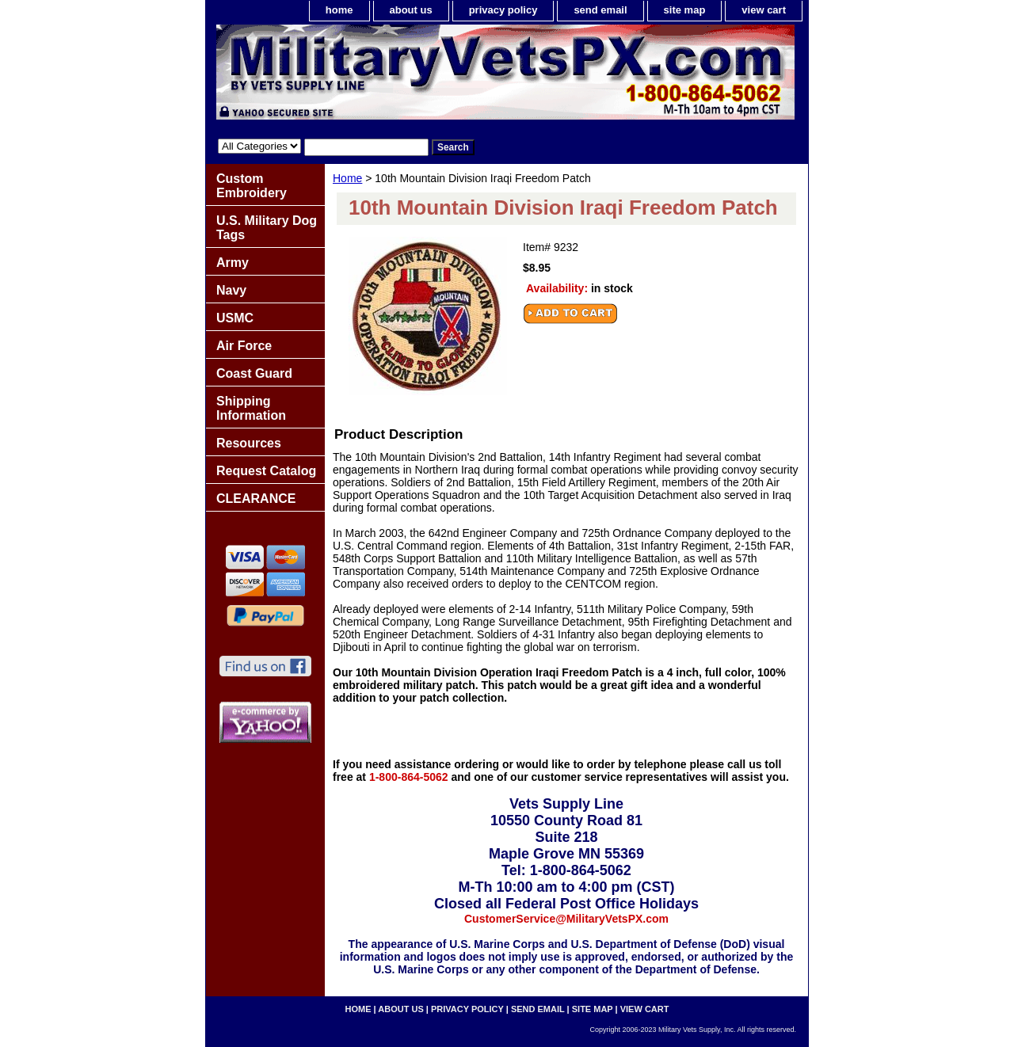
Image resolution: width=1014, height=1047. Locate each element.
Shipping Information (251, 408)
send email (600, 10)
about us (411, 10)
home (339, 10)
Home (347, 178)
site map (685, 10)
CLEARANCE (255, 498)
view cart (763, 10)
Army (232, 262)
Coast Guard (254, 373)
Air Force (244, 345)
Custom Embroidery (251, 186)
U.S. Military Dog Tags (266, 228)
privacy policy (503, 10)
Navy (231, 290)
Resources (248, 443)
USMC (235, 318)
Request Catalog (266, 471)
